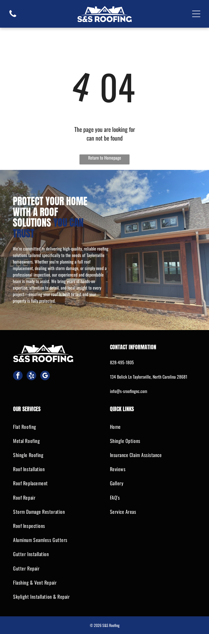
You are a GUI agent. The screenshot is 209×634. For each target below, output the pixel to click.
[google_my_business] (45, 376)
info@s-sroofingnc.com (128, 391)
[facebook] (18, 376)
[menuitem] (56, 427)
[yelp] (31, 376)
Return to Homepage (104, 157)
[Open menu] (196, 14)
